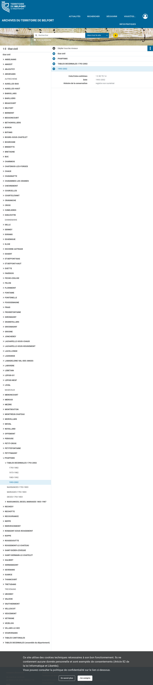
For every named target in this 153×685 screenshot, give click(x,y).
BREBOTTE (10, 147)
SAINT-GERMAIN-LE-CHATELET (19, 555)
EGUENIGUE (10, 239)
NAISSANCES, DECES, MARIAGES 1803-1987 (26, 502)
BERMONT (9, 113)
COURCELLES (11, 191)
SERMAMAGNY (11, 565)
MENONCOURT (11, 395)
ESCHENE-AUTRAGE (14, 249)
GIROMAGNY (10, 317)
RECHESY (9, 506)
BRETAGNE (10, 152)
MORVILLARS (11, 419)
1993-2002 (13, 482)
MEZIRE (8, 404)
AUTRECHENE (11, 79)
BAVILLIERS (10, 98)
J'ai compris (85, 678)
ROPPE (8, 536)
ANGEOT (9, 64)
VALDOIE (9, 599)
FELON (8, 283)
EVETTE (8, 268)
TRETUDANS (10, 584)
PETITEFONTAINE (13, 448)
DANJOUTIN (10, 215)
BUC (7, 157)
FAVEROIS (9, 273)
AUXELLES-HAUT (12, 88)
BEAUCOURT (10, 103)
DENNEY (8, 229)
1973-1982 (13, 472)
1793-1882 (13, 468)
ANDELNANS (10, 59)
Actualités (74, 16)
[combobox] (97, 35)
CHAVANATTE (11, 176)
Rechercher (93, 16)
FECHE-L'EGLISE (12, 278)
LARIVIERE (9, 366)
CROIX (8, 205)
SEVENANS (10, 570)
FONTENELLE (11, 297)
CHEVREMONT (11, 186)
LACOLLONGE (11, 351)
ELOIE (7, 244)
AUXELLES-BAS (12, 84)
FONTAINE (9, 293)
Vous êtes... (130, 16)
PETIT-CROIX (10, 443)
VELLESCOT (10, 609)
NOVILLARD (10, 429)
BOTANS (8, 132)
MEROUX (9, 400)
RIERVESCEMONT (13, 526)
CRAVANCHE (10, 200)
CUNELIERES (10, 210)
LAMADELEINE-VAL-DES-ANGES (19, 361)
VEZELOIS (9, 623)
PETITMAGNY (11, 453)
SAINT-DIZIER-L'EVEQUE (15, 550)
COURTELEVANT (12, 195)
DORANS (9, 234)
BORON (8, 127)
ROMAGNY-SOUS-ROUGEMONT (19, 531)
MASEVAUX (10, 390)
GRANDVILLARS (12, 322)
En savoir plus (67, 678)
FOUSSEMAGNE (12, 302)
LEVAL (8, 385)
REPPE (8, 521)
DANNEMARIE (11, 220)
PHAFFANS (10, 458)
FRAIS (7, 307)
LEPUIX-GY (10, 375)
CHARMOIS (10, 161)
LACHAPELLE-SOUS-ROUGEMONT (20, 346)
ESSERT (8, 254)
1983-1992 (13, 477)
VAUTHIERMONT (12, 604)
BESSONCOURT (12, 118)
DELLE (8, 225)
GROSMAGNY (11, 327)
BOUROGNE (10, 142)
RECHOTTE (10, 511)
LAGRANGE (10, 356)
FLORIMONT (10, 288)
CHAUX (8, 171)
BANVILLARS (11, 93)
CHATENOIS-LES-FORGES (16, 166)
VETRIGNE (9, 618)
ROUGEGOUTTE (12, 540)
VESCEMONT (11, 613)
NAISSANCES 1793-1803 (17, 487)
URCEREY (9, 594)
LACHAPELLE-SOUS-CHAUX (17, 341)
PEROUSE (9, 438)
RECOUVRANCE (12, 516)
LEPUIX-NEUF (11, 380)
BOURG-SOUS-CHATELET (16, 137)
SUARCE (8, 574)
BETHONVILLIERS (13, 123)
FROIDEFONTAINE (13, 312)
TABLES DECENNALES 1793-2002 (22, 463)
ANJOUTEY (10, 69)
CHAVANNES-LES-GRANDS (17, 181)
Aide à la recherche (44, 40)
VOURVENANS (11, 633)
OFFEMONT (10, 434)
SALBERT (9, 560)
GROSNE (9, 331)
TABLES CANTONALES (15, 638)
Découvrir (112, 16)
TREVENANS (10, 589)
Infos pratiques (127, 24)
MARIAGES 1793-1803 (16, 492)
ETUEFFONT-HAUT (13, 263)
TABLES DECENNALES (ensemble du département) (27, 643)
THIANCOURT (11, 579)
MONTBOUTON (11, 409)
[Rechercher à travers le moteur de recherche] (61, 35)
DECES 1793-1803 (15, 497)
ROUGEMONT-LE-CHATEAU (17, 545)
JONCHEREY (10, 336)
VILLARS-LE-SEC (12, 628)
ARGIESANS (10, 74)
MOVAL (8, 424)
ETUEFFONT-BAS (12, 259)
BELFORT (9, 108)
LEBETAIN (9, 370)
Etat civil (6, 54)
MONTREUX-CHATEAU (15, 414)
